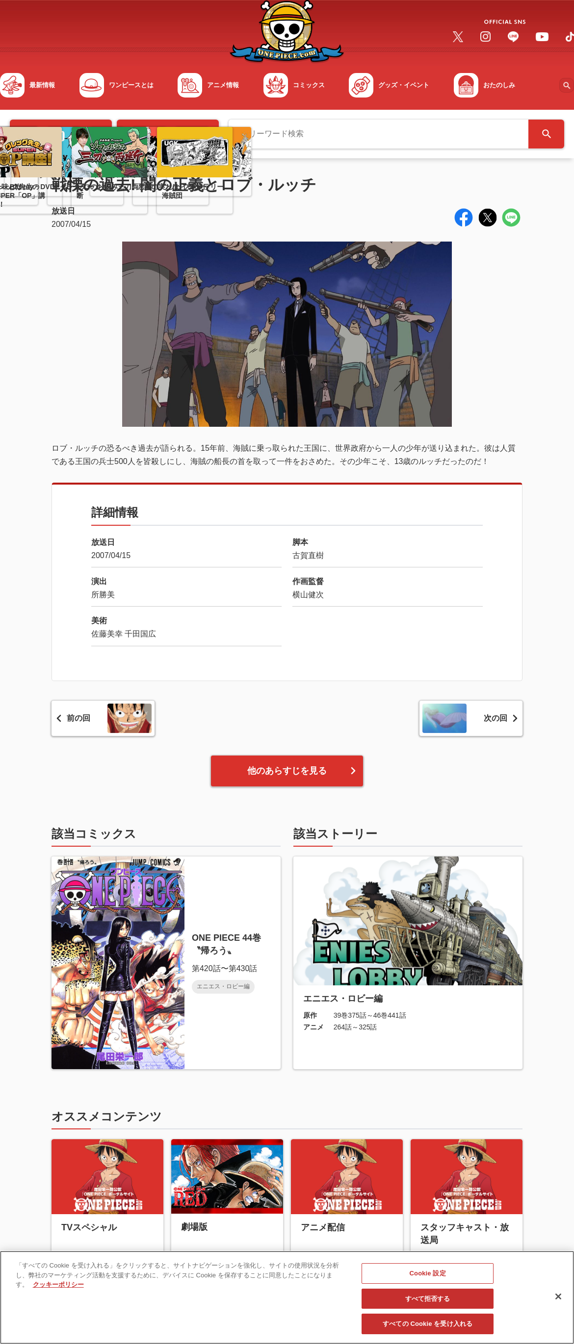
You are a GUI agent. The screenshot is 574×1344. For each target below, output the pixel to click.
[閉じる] (558, 1305)
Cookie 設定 (428, 1281)
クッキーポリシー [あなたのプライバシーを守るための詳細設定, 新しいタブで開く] (58, 1292)
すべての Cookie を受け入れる (427, 1332)
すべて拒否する (427, 1307)
